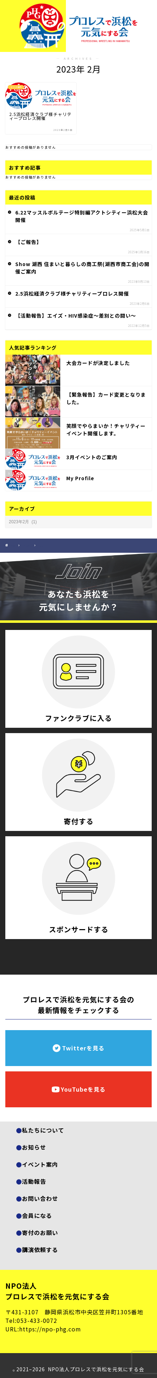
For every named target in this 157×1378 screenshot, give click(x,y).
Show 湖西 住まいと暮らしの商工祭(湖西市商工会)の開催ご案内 (82, 267)
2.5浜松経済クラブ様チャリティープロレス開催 (72, 293)
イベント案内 (40, 1164)
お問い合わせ (40, 1198)
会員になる (37, 1215)
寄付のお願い (40, 1232)
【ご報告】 (28, 241)
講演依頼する (40, 1249)
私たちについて (43, 1130)
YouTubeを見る (78, 1089)
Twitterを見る (78, 1048)
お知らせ (34, 1147)
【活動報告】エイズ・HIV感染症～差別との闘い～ (75, 315)
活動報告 (34, 1181)
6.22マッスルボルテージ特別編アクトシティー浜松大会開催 (81, 216)
